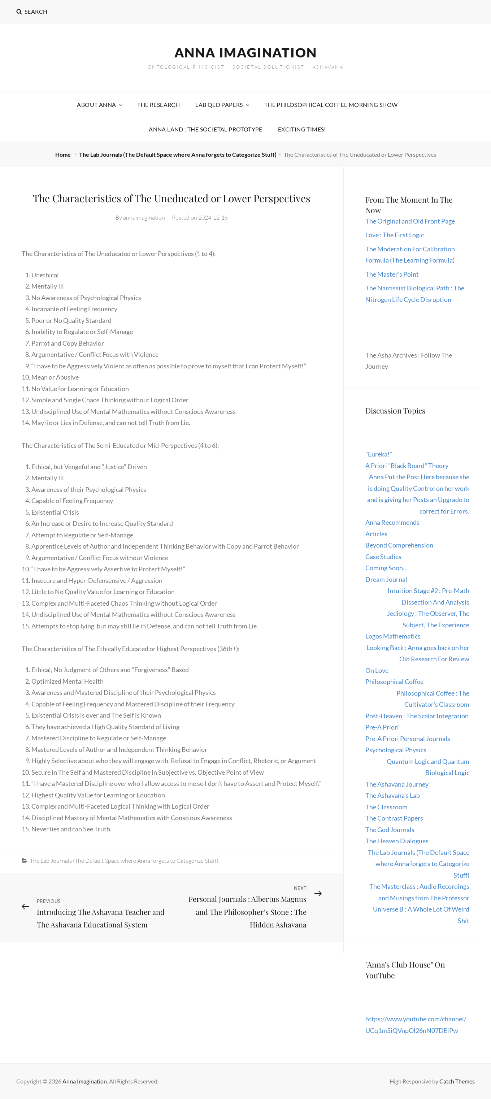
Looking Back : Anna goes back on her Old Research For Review (417, 653)
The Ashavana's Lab (392, 795)
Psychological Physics (395, 750)
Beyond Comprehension (399, 545)
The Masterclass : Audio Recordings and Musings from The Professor (419, 892)
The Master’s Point (392, 274)
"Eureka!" (378, 454)
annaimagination (144, 217)
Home (63, 154)
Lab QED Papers (223, 104)
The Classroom (386, 807)
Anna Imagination (245, 52)
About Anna (100, 104)
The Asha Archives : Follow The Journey (408, 361)
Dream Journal (386, 579)
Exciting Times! (302, 129)
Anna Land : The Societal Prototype (205, 129)
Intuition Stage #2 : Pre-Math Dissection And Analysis (428, 596)
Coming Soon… (386, 568)
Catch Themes (457, 1081)
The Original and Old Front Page (410, 221)
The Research (158, 104)
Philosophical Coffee (394, 681)
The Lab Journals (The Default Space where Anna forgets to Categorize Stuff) (178, 154)
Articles (376, 534)
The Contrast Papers (394, 818)
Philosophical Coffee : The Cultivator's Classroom (432, 699)
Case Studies (383, 557)
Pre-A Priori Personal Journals (407, 739)
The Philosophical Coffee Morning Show (331, 104)
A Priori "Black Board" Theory (406, 466)
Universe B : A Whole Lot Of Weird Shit (421, 915)
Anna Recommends (392, 522)
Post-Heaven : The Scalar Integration (417, 716)
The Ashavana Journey (397, 784)
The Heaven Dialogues (397, 841)
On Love (376, 670)
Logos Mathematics (393, 636)
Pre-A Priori (382, 727)
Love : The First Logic (395, 235)
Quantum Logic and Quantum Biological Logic (428, 767)
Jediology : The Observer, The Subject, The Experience (428, 619)
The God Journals (389, 830)
